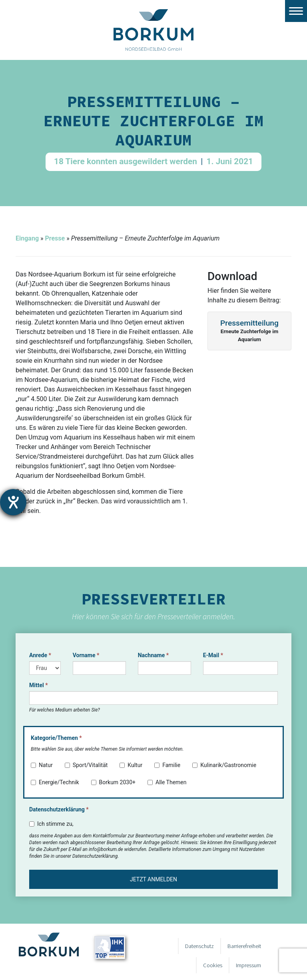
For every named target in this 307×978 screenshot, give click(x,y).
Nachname (153, 655)
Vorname (86, 655)
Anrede (40, 655)
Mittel (38, 685)
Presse (55, 238)
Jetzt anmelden (153, 879)
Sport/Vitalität (86, 765)
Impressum (248, 965)
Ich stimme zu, (51, 824)
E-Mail (213, 655)
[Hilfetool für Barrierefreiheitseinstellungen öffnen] (13, 502)
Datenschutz (199, 946)
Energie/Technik (55, 782)
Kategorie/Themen (56, 738)
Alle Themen (167, 782)
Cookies (212, 965)
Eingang (27, 238)
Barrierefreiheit (244, 946)
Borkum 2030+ (113, 782)
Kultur (131, 765)
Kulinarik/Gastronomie (224, 765)
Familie (167, 765)
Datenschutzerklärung (59, 809)
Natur (42, 765)
